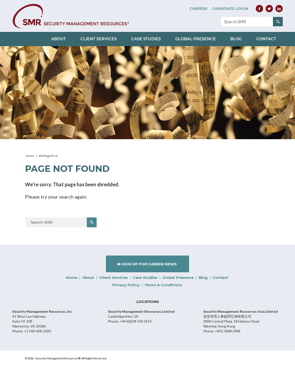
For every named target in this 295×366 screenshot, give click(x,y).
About (88, 277)
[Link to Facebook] (259, 8)
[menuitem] (198, 8)
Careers (198, 8)
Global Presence (178, 277)
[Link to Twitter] (269, 8)
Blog (203, 277)
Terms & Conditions (163, 285)
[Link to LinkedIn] (279, 8)
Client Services (113, 277)
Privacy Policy (126, 285)
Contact (220, 277)
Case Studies (145, 277)
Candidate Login (230, 8)
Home (71, 277)
